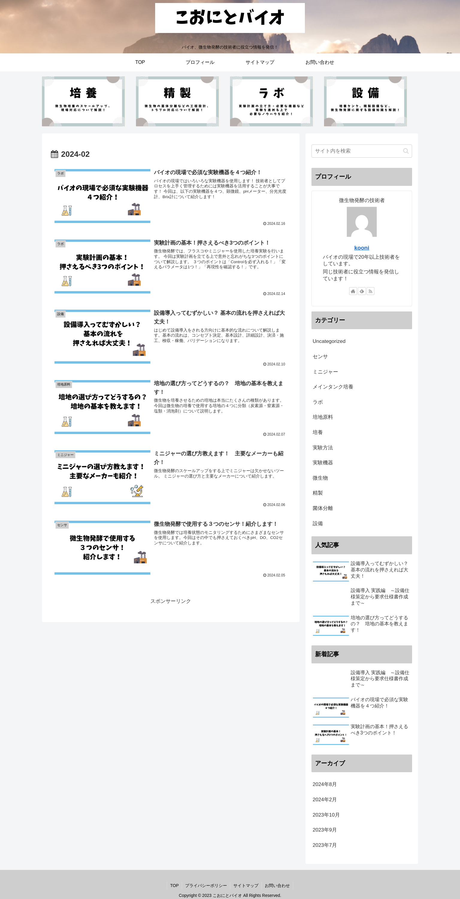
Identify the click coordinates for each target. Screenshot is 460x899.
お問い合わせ (277, 885)
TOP (174, 885)
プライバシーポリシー (206, 885)
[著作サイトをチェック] (353, 291)
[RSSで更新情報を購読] (370, 291)
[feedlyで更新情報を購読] (362, 291)
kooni (361, 248)
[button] (406, 150)
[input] (361, 151)
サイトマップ (245, 885)
